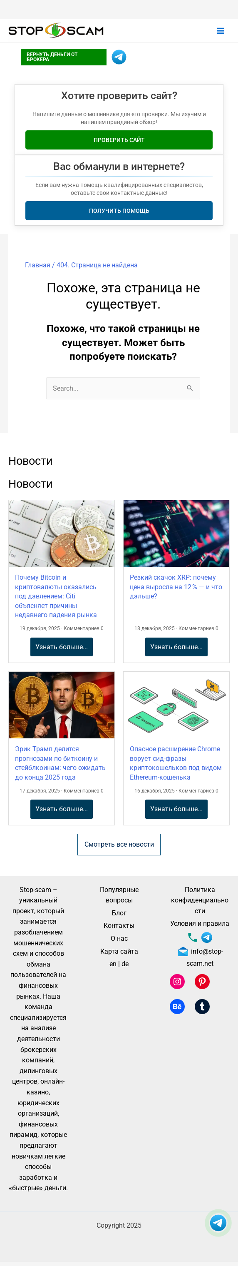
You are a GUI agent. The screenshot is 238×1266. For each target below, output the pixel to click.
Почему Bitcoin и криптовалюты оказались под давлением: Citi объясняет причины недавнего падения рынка (56, 596)
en (113, 964)
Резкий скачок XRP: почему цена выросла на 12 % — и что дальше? (176, 586)
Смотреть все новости (119, 844)
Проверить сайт (119, 140)
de (125, 964)
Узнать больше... (61, 647)
